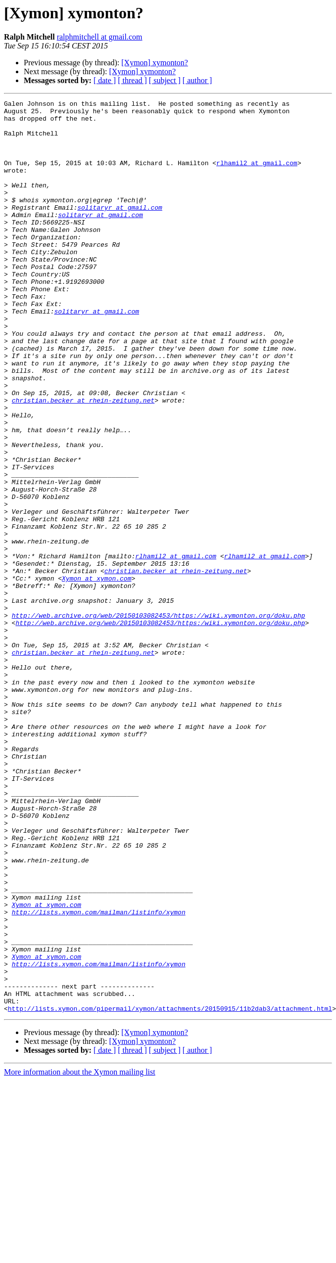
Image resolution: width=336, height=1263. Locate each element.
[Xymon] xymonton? (154, 62)
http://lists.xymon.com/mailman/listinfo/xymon (99, 1075)
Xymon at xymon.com (96, 674)
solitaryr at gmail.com (119, 229)
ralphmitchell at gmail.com (100, 37)
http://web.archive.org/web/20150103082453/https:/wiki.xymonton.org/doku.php (160, 727)
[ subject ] (165, 80)
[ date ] (105, 80)
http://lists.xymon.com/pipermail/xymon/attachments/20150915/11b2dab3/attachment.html (170, 1190)
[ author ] (197, 80)
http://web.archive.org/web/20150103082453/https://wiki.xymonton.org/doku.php (158, 719)
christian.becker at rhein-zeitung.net (83, 460)
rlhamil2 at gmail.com (256, 176)
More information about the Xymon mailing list (79, 1254)
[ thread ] (132, 80)
